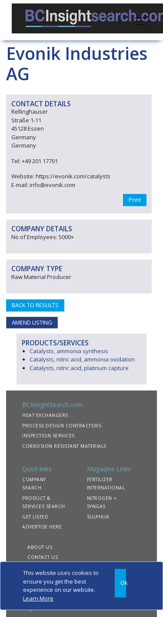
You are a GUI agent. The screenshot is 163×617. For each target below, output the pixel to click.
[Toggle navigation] (140, 20)
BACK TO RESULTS (35, 305)
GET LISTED (35, 517)
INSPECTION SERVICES (48, 436)
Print (135, 199)
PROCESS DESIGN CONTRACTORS (61, 426)
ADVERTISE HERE (42, 527)
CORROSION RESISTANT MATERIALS (64, 446)
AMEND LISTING (32, 322)
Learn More (38, 598)
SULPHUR (98, 517)
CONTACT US (42, 557)
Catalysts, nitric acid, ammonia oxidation (82, 359)
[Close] (120, 583)
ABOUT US (39, 547)
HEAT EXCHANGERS (45, 415)
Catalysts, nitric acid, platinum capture (79, 368)
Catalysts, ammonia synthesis (69, 351)
